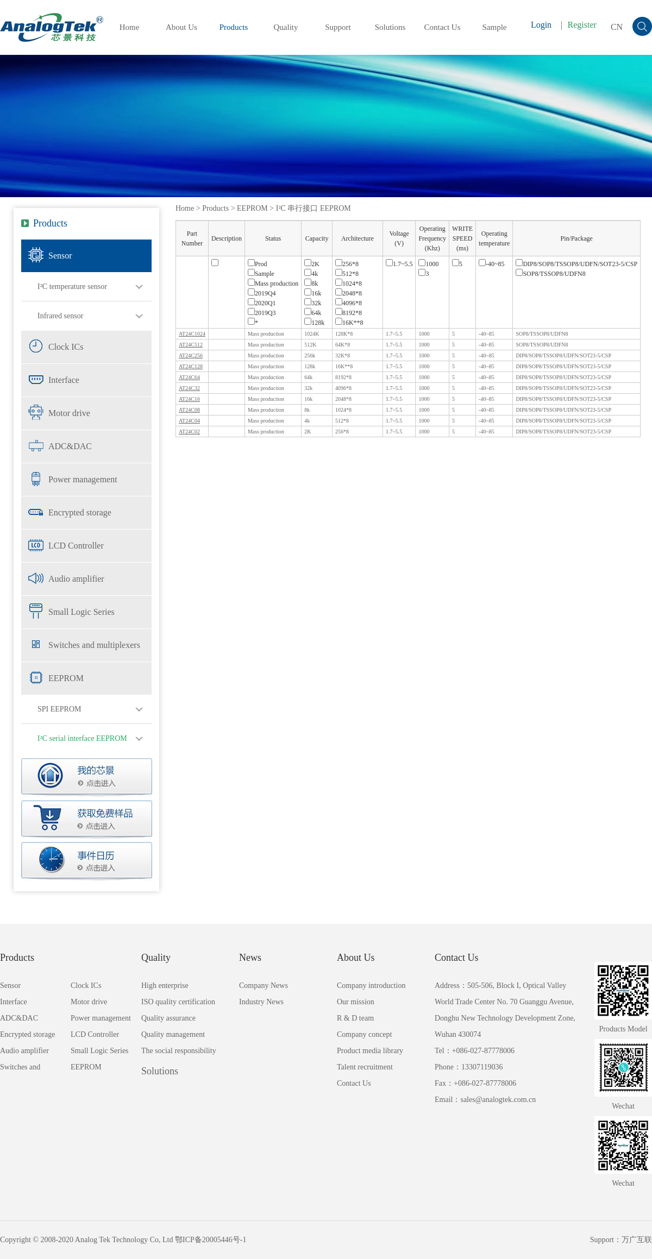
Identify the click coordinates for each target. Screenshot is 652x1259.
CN (617, 27)
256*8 (347, 264)
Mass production (273, 283)
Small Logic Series (81, 611)
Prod (257, 264)
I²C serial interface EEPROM (82, 738)
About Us (181, 27)
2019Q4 (262, 293)
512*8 (347, 274)
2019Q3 (262, 313)
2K (311, 264)
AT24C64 (189, 377)
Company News (263, 985)
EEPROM (66, 678)
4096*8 (348, 303)
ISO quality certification (178, 1002)
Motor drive (69, 413)
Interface (63, 380)
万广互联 (637, 1240)
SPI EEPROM (59, 709)
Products (234, 27)
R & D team (355, 1018)
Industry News (261, 1002)
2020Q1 (262, 303)
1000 (428, 264)
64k (312, 313)
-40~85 (492, 264)
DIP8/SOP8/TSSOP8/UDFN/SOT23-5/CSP (576, 264)
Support (338, 27)
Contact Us (442, 27)
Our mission (355, 1002)
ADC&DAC (70, 446)
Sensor (60, 255)
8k (311, 283)
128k (314, 322)
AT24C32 (189, 388)
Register (582, 24)
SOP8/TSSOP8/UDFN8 (550, 274)
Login (541, 24)
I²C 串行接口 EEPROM (313, 208)
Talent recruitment (365, 1067)
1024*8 (348, 283)
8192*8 (348, 313)
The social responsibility (178, 1051)
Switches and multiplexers (94, 645)
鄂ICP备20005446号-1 (210, 1240)
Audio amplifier (76, 578)
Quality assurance (168, 1018)
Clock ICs (65, 346)
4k (311, 274)
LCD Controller (76, 545)
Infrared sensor (60, 316)
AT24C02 (189, 432)
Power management (82, 479)
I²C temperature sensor (72, 286)
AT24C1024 (192, 334)
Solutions (390, 27)
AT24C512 (191, 345)
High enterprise (165, 985)
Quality (286, 27)
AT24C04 (189, 421)
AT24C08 (189, 410)
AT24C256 (191, 355)
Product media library (370, 1051)
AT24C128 (191, 366)
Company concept (364, 1034)
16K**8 (349, 322)
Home (130, 27)
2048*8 (348, 293)
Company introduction (371, 985)
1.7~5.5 (399, 264)
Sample (494, 27)
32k (312, 303)
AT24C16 (189, 399)
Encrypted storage (79, 512)
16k (312, 293)
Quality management (173, 1034)
